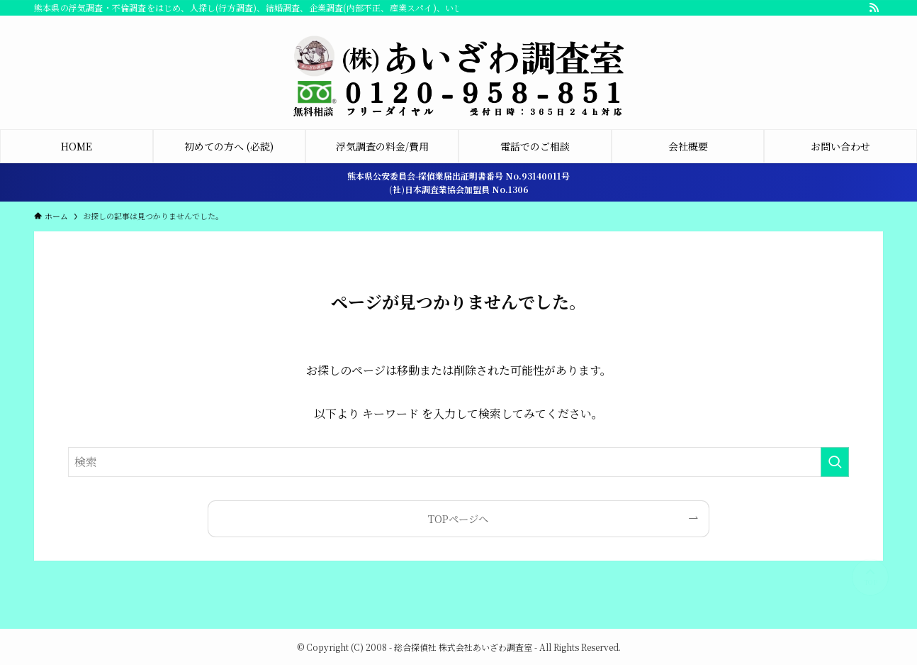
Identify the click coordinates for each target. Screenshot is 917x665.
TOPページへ (458, 518)
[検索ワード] (458, 462)
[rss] (874, 8)
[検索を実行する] (835, 462)
